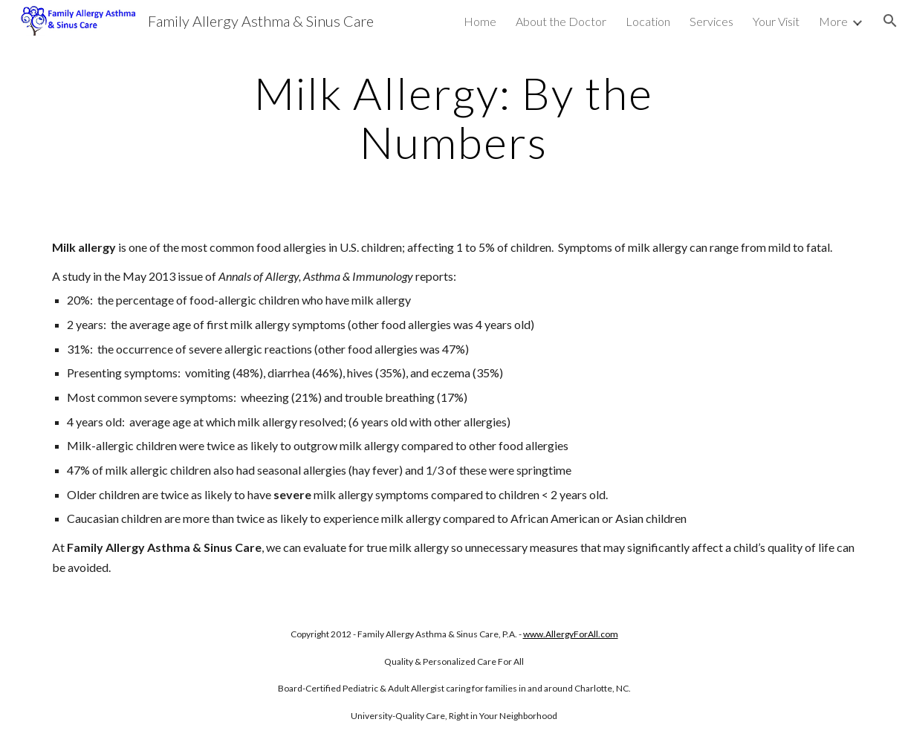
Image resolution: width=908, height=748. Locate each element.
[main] (454, 117)
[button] (890, 21)
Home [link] (480, 21)
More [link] (833, 21)
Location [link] (648, 21)
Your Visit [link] (776, 21)
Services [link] (711, 21)
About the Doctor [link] (561, 21)
